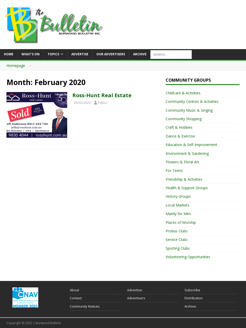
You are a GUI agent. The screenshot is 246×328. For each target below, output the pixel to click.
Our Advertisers (110, 54)
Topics (53, 54)
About (74, 290)
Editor (102, 102)
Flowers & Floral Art (182, 161)
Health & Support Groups (187, 187)
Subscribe (192, 290)
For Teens (174, 170)
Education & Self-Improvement (191, 144)
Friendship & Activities (184, 179)
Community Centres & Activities (192, 101)
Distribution (194, 298)
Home (8, 54)
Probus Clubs (177, 230)
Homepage (15, 65)
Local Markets (177, 205)
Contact (76, 298)
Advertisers (136, 298)
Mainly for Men (178, 213)
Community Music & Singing (189, 110)
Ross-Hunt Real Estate (102, 95)
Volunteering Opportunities (188, 256)
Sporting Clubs (178, 248)
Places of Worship (181, 222)
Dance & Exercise (180, 136)
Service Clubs (177, 239)
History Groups (178, 196)
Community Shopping (184, 118)
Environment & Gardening (187, 153)
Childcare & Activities (183, 92)
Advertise (79, 54)
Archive (140, 54)
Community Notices (85, 306)
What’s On (30, 54)
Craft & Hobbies (179, 127)
